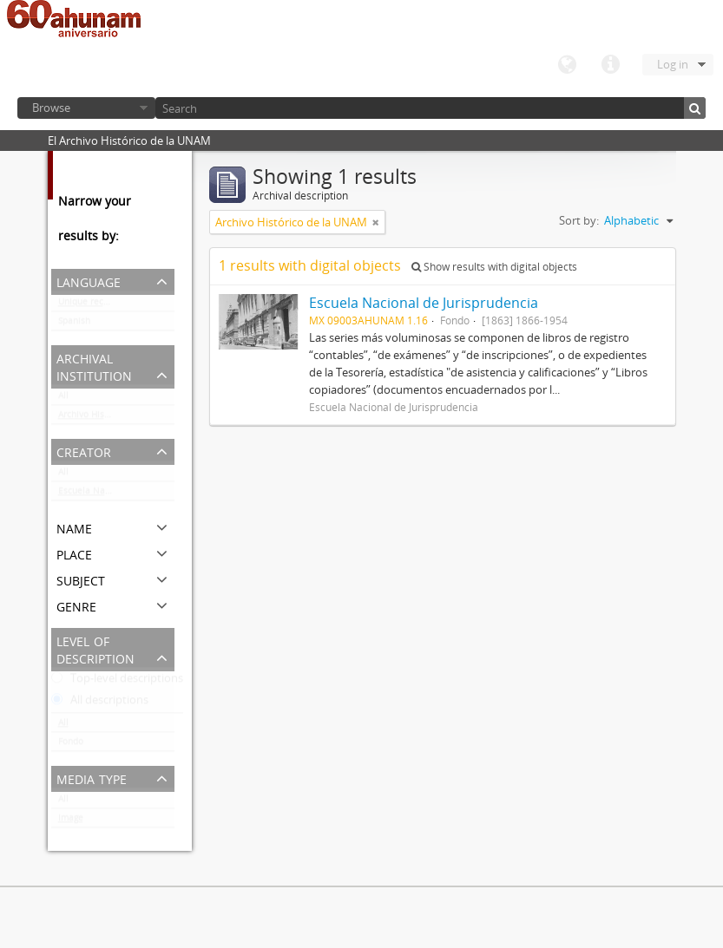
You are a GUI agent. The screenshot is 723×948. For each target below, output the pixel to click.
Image (70, 821)
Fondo (70, 745)
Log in (672, 64)
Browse (51, 107)
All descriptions (99, 703)
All (63, 399)
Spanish (74, 324)
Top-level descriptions (117, 682)
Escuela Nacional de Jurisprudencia (116, 494)
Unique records (90, 305)
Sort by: (579, 220)
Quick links (610, 65)
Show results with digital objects (494, 266)
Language (566, 65)
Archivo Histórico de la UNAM (116, 418)
